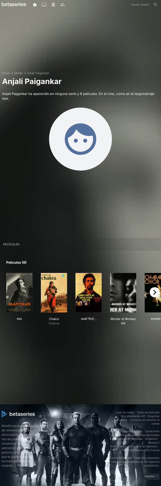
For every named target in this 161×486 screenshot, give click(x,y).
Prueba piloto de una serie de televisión (133, 446)
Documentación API (133, 416)
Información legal (119, 431)
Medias (138, 438)
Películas (11, 244)
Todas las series (124, 412)
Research (154, 442)
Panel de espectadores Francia (141, 450)
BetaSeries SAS (121, 438)
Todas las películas (148, 412)
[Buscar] (156, 4)
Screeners (151, 438)
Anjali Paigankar (38, 73)
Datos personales (149, 435)
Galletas (137, 431)
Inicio (5, 73)
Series (18, 73)
